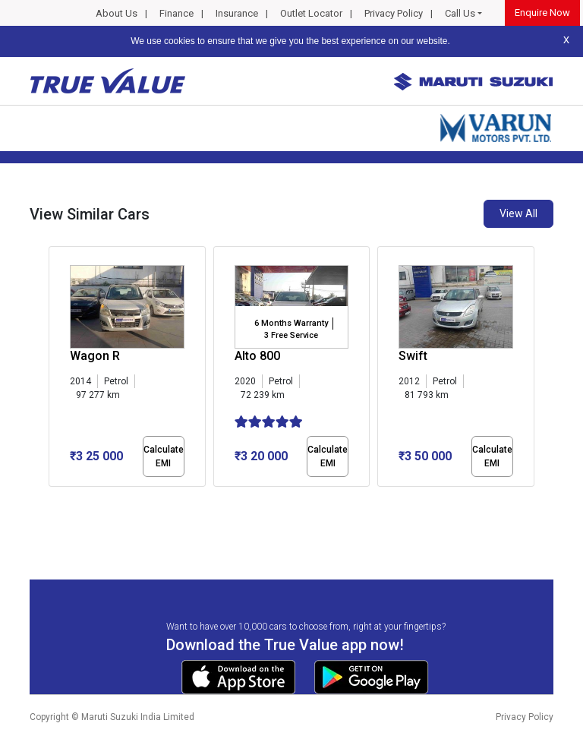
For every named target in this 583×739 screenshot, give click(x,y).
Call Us (460, 13)
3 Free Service (291, 335)
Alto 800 (257, 356)
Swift (413, 356)
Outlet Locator (311, 13)
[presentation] (57, 369)
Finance (176, 13)
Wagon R (95, 356)
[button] (53, 500)
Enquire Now (542, 12)
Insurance (237, 13)
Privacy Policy (393, 13)
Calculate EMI (163, 456)
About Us (116, 13)
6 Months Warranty (291, 323)
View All (518, 213)
